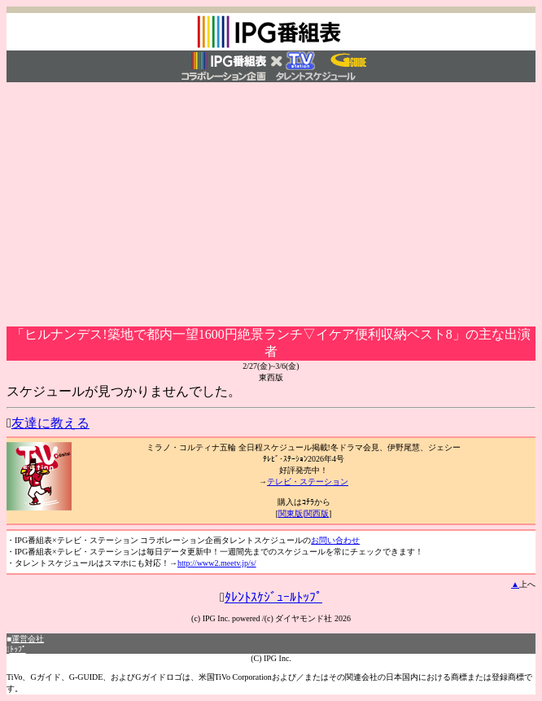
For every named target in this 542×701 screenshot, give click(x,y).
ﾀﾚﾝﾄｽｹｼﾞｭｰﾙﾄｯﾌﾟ (273, 597)
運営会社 (27, 638)
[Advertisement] (271, 204)
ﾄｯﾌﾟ (18, 649)
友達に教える (50, 423)
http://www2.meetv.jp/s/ (216, 563)
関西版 (316, 513)
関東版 (290, 513)
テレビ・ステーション (307, 481)
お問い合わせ (335, 540)
